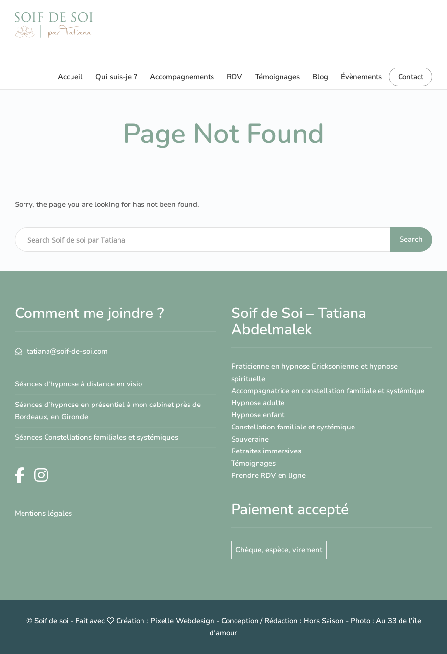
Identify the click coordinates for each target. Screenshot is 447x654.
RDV (234, 77)
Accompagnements (182, 77)
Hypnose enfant (257, 415)
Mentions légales (43, 513)
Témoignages (277, 77)
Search (411, 239)
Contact (410, 77)
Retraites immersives (266, 451)
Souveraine (250, 439)
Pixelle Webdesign (182, 621)
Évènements (361, 77)
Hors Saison (324, 621)
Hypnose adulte (257, 402)
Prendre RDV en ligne (268, 475)
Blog (320, 77)
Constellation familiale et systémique (293, 427)
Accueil (70, 77)
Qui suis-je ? (116, 77)
